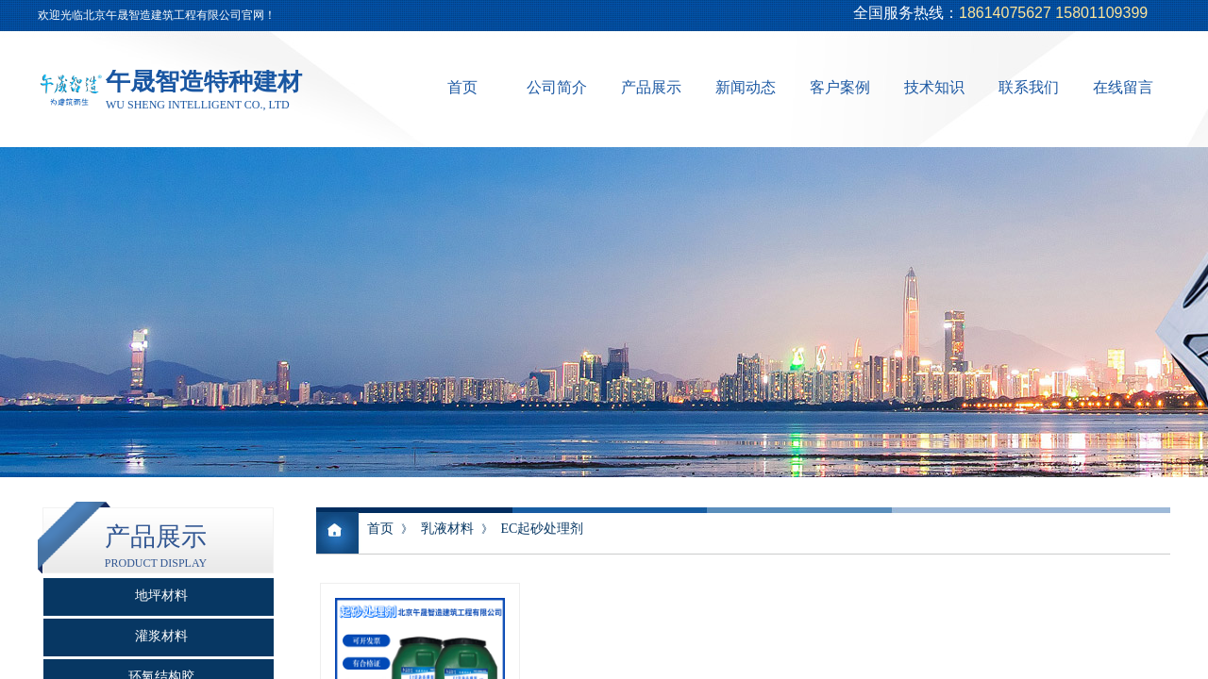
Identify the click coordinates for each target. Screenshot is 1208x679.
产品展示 (651, 87)
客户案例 (840, 87)
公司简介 (557, 87)
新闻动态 (745, 87)
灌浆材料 (161, 636)
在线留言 (1123, 87)
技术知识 (934, 87)
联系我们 (1028, 87)
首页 (462, 87)
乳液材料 (447, 529)
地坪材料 (161, 595)
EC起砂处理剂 (541, 529)
